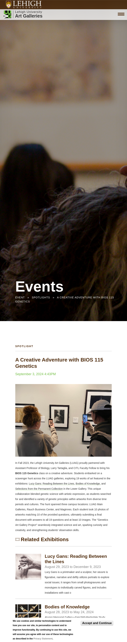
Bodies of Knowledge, (88, 483)
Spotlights (41, 297)
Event (20, 297)
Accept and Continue (97, 623)
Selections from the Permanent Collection (39, 488)
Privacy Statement (43, 638)
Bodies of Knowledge (67, 606)
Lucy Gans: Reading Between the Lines (51, 483)
